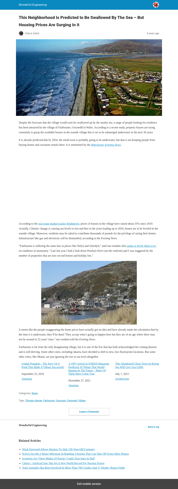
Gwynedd (72, 400)
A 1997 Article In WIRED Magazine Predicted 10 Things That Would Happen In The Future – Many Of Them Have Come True (88, 368)
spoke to (141, 245)
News (35, 393)
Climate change (33, 400)
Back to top (153, 427)
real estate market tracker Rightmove (58, 223)
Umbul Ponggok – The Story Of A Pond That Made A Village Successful (43, 365)
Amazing (27, 378)
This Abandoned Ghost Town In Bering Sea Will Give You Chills (137, 365)
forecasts (61, 400)
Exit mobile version (89, 484)
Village (82, 400)
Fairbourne (49, 400)
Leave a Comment (89, 411)
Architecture (122, 378)
